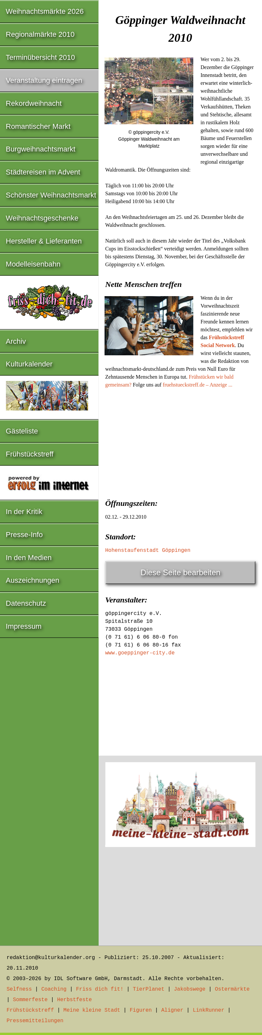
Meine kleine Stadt (91, 1010)
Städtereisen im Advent (43, 172)
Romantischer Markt (38, 126)
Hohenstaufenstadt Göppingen (147, 550)
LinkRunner (209, 1010)
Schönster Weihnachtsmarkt (51, 195)
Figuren (141, 1010)
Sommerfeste (30, 1000)
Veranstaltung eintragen (44, 80)
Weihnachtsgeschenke (42, 218)
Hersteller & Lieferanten (44, 241)
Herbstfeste (74, 1000)
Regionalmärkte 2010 (40, 34)
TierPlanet (148, 989)
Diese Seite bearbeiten (181, 572)
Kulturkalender (29, 364)
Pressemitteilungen (35, 1021)
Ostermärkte (232, 989)
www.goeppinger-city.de (140, 653)
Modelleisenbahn (33, 264)
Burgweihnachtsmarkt (41, 149)
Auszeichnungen (33, 580)
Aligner (172, 1010)
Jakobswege (189, 989)
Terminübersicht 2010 (40, 57)
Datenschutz (26, 603)
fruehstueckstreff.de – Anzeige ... (197, 385)
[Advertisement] (180, 441)
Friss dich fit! (99, 989)
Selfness (19, 989)
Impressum (24, 626)
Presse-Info (24, 534)
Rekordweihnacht (34, 103)
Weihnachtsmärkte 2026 (45, 11)
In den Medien (29, 557)
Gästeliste (22, 431)
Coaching (54, 989)
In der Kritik (24, 511)
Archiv (16, 341)
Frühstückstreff (30, 454)
